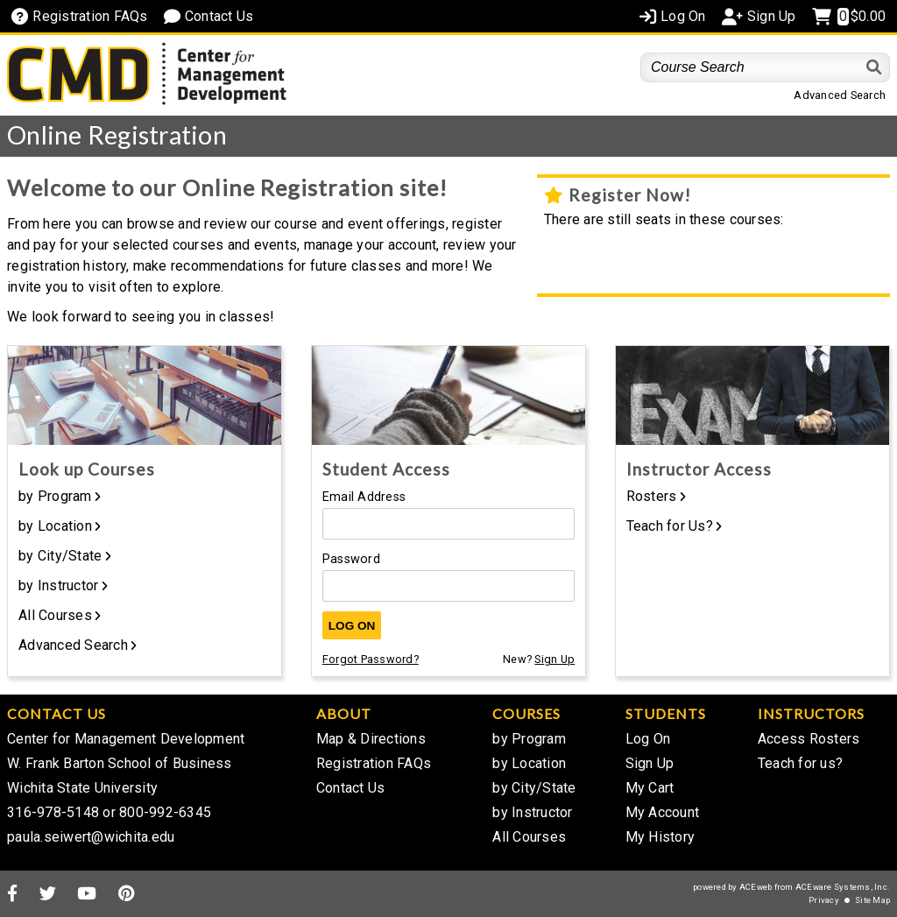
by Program (55, 496)
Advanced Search (840, 95)
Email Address (364, 497)
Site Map (872, 900)
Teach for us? (800, 763)
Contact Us (350, 787)
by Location (55, 526)
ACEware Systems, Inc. (842, 887)
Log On (352, 625)
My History (660, 837)
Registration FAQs (373, 763)
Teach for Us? (669, 526)
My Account (662, 812)
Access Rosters (809, 738)
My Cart (650, 787)
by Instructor (58, 585)
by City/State (60, 555)
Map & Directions (371, 738)
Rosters (651, 496)
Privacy (824, 900)
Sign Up (554, 659)
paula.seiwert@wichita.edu (90, 837)
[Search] (874, 67)
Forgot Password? (370, 659)
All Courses (55, 615)
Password (351, 559)
